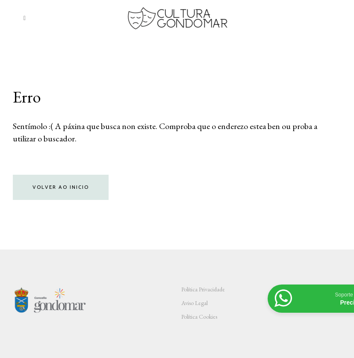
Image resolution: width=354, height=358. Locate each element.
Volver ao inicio (60, 187)
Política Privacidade (203, 289)
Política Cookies (199, 316)
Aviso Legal (194, 303)
